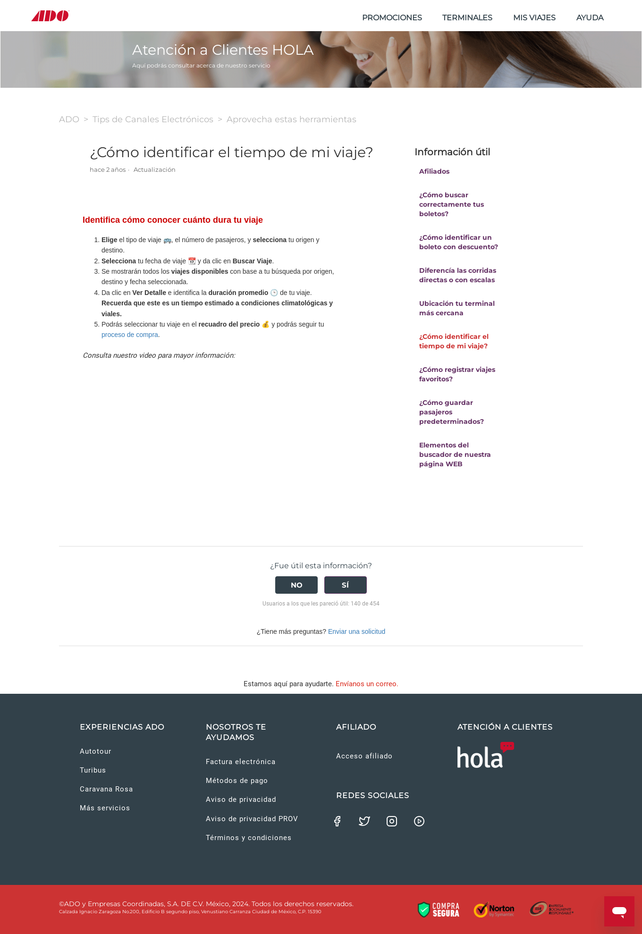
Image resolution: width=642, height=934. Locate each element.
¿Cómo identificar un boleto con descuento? (458, 242)
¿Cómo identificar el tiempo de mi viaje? (454, 341)
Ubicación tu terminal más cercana (457, 308)
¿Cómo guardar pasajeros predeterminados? (451, 412)
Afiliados (434, 171)
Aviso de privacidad (241, 799)
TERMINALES (467, 17)
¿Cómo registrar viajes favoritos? (457, 374)
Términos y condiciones (249, 837)
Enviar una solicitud (356, 631)
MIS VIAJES (534, 17)
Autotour (95, 751)
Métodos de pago (237, 780)
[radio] (296, 585)
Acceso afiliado (364, 756)
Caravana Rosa (106, 789)
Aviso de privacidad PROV (252, 819)
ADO (69, 119)
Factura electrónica (241, 761)
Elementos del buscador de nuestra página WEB (455, 454)
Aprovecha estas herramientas (291, 119)
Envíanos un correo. (367, 684)
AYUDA (589, 17)
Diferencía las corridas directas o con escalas (457, 275)
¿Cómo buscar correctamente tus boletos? (451, 204)
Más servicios (105, 808)
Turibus (93, 770)
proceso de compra (129, 334)
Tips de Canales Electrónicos (153, 119)
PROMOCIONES (392, 17)
